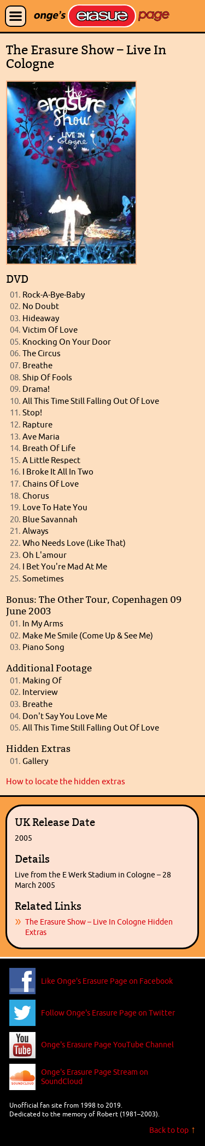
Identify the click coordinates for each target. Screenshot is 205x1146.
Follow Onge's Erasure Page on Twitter (108, 1012)
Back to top (169, 1130)
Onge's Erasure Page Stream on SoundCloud (94, 1076)
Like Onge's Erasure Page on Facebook (107, 981)
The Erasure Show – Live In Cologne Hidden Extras (99, 926)
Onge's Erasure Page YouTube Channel (107, 1044)
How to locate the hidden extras (65, 781)
